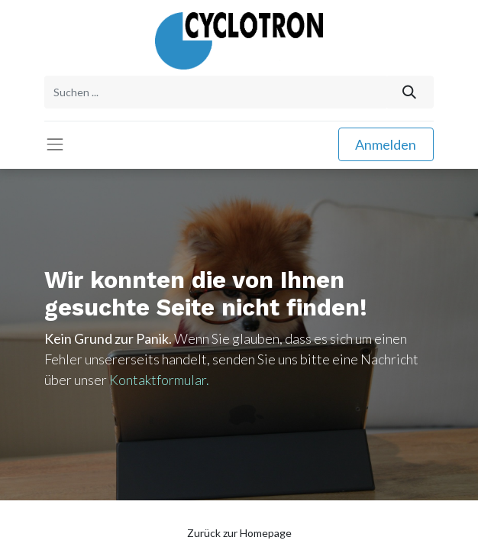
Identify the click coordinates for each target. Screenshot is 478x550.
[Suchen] (410, 92)
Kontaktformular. (159, 379)
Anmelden (385, 144)
